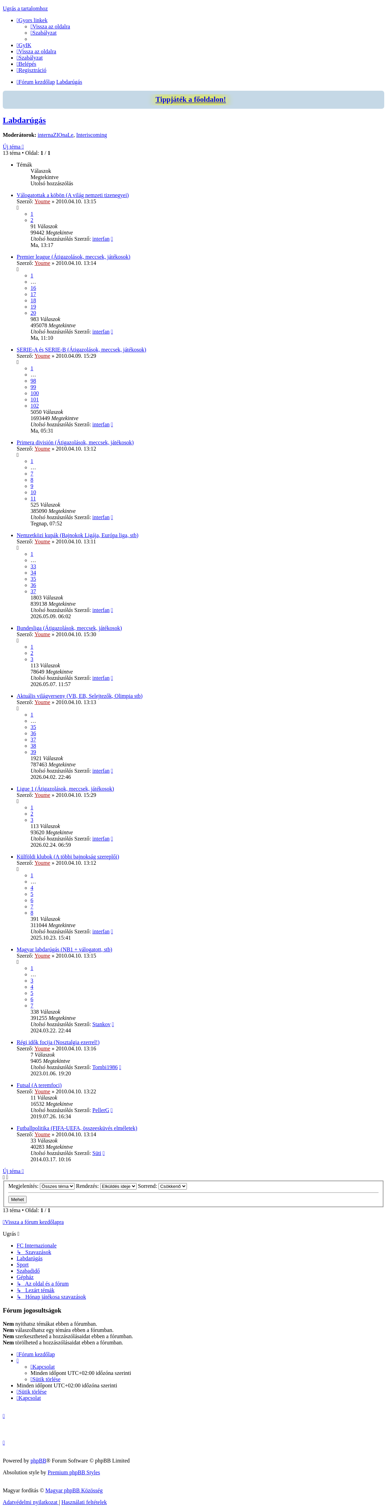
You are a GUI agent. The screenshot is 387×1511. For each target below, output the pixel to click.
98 (33, 381)
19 (33, 307)
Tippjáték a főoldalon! (190, 99)
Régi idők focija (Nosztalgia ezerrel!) (58, 1042)
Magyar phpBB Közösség (74, 1490)
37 (33, 591)
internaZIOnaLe (56, 135)
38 (33, 746)
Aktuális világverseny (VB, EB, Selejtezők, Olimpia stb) (80, 696)
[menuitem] (50, 26)
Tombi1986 (105, 1067)
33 (33, 566)
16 (33, 288)
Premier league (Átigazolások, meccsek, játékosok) (73, 257)
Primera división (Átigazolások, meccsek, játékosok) (75, 442)
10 (33, 492)
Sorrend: (162, 1186)
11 (33, 498)
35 (33, 579)
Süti (96, 1153)
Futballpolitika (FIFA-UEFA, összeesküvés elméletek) (77, 1128)
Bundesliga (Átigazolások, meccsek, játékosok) (69, 628)
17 (33, 294)
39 (33, 752)
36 (33, 585)
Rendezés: (106, 1186)
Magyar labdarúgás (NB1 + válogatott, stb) (64, 949)
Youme (42, 201)
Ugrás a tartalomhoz (25, 8)
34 (33, 573)
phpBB (38, 1461)
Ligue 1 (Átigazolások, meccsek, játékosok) (65, 789)
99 (33, 387)
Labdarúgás (24, 120)
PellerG (100, 1110)
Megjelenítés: (41, 1186)
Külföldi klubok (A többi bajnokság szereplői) (68, 857)
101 (35, 399)
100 (35, 393)
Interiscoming (91, 135)
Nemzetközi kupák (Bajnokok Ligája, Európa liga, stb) (77, 535)
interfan (101, 239)
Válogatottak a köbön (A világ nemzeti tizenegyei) (73, 195)
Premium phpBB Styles (74, 1472)
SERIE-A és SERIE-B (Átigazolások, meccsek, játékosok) (81, 350)
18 (33, 300)
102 (35, 406)
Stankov (101, 1024)
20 (33, 313)
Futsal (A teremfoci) (39, 1085)
